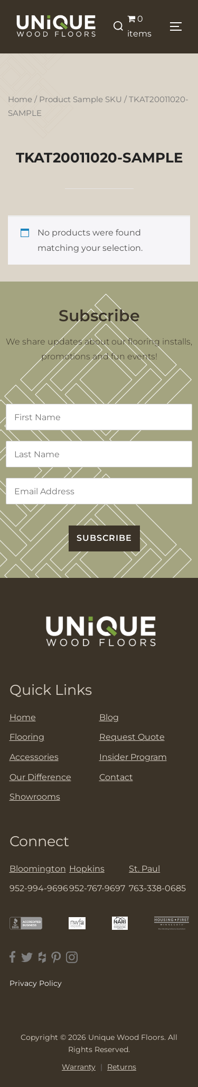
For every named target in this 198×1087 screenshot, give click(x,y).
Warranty (79, 1067)
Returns (121, 1067)
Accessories (34, 757)
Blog (109, 717)
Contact (116, 777)
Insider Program (133, 757)
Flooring (27, 737)
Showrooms (35, 797)
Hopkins (87, 869)
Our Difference (40, 777)
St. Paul (144, 869)
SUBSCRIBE (104, 538)
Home (20, 99)
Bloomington (38, 869)
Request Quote (132, 737)
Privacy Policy (36, 983)
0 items (139, 26)
